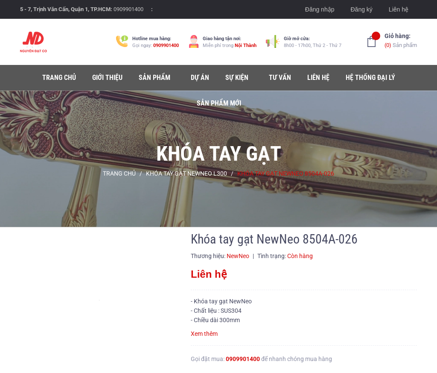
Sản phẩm (401, 40)
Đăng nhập (320, 9)
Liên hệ (398, 9)
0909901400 (128, 9)
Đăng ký (361, 9)
